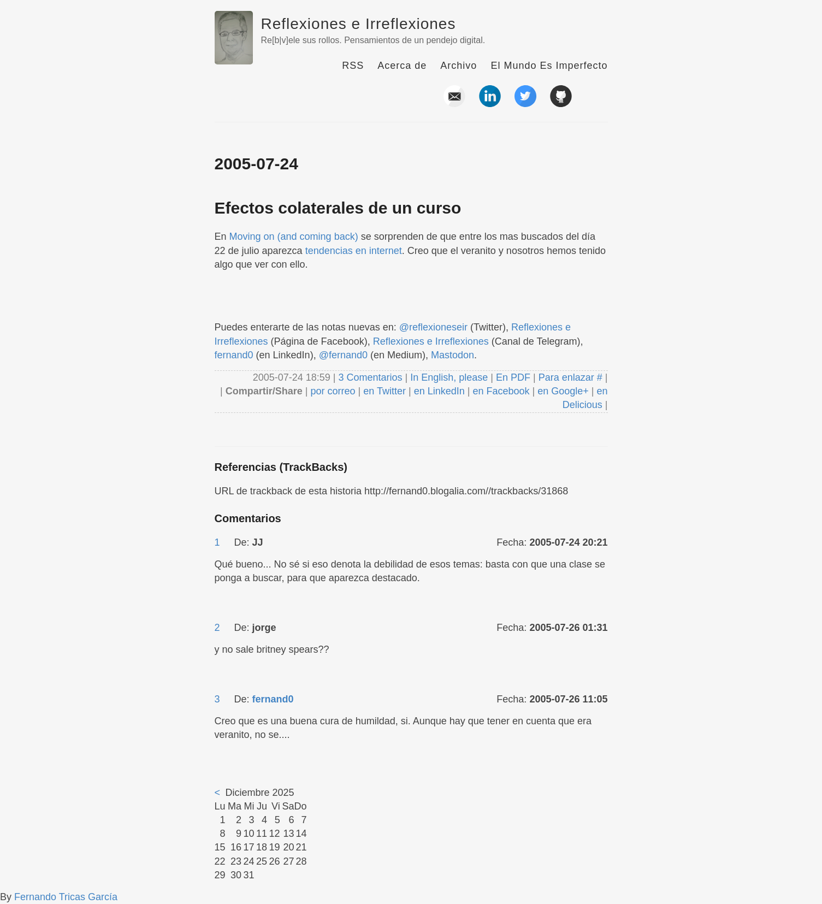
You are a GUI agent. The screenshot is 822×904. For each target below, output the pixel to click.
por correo (332, 391)
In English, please (449, 377)
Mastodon (452, 355)
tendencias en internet (353, 250)
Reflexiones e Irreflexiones (358, 23)
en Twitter (384, 391)
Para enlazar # (570, 377)
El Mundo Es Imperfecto (548, 65)
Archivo (458, 65)
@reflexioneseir (433, 327)
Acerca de (402, 65)
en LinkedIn (439, 391)
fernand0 (234, 355)
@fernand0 (343, 355)
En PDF (513, 377)
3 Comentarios (371, 377)
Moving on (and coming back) (293, 236)
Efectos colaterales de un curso (338, 208)
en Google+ (563, 391)
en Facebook (499, 391)
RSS (353, 65)
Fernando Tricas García (65, 896)
